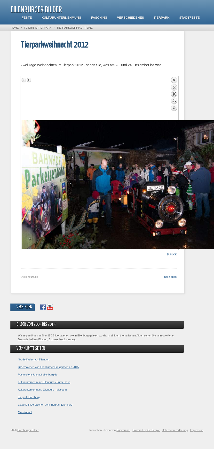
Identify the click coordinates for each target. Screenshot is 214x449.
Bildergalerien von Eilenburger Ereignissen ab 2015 (48, 367)
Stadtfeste (189, 17)
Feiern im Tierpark (37, 27)
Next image (28, 80)
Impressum (196, 430)
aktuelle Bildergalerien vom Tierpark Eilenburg (45, 404)
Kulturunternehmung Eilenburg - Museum (42, 389)
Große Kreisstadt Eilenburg (34, 359)
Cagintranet (123, 430)
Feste (27, 17)
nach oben (170, 276)
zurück (172, 254)
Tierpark (161, 17)
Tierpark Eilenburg (29, 397)
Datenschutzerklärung (175, 430)
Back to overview (174, 98)
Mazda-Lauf (25, 412)
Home (15, 27)
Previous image (24, 80)
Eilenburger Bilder (36, 10)
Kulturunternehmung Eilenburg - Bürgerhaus (44, 382)
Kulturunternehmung (61, 17)
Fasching (99, 17)
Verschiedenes (130, 17)
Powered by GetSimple (146, 430)
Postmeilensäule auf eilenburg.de (37, 374)
